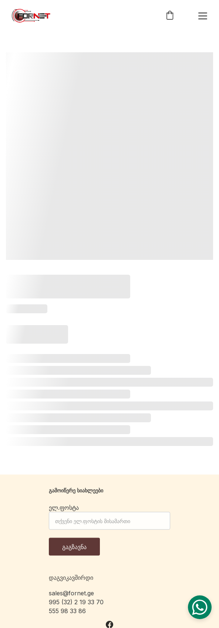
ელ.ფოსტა (64, 510)
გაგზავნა (74, 549)
